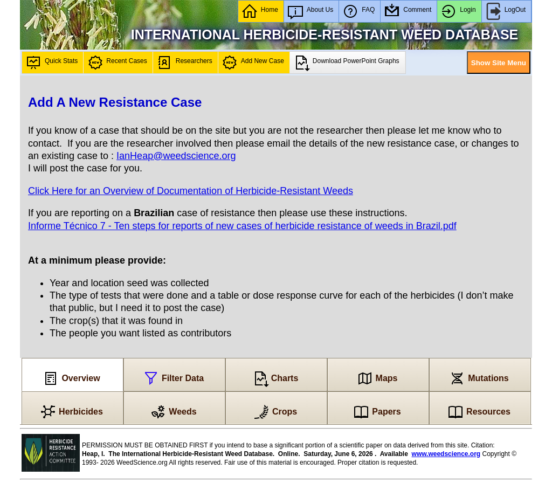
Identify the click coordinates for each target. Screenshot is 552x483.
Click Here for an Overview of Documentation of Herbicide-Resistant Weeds (190, 190)
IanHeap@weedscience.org (176, 155)
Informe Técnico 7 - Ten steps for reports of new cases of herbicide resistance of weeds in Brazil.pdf (242, 225)
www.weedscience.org (446, 454)
